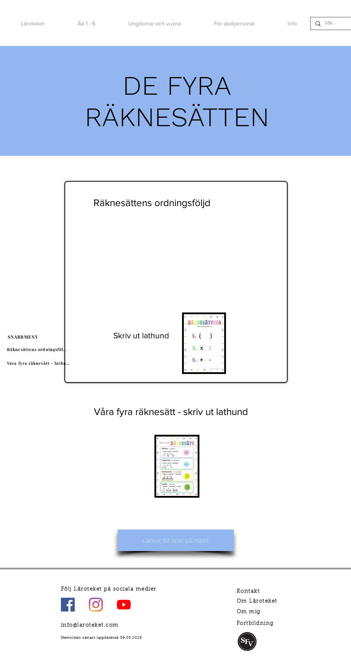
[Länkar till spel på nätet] (176, 540)
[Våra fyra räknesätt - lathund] (39, 363)
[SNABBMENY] (23, 336)
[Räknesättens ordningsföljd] (38, 349)
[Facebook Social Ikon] (68, 605)
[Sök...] (331, 23)
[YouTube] (124, 605)
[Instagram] (96, 605)
